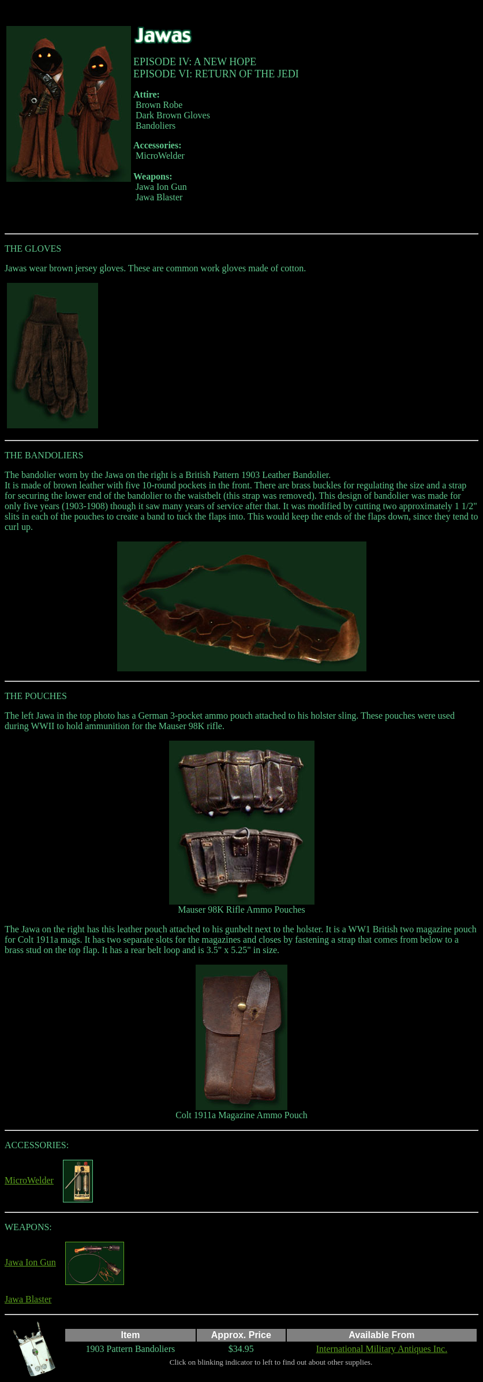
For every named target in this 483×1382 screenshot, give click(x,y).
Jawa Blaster (28, 1299)
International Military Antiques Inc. (382, 1349)
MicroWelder (29, 1180)
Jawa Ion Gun (30, 1262)
